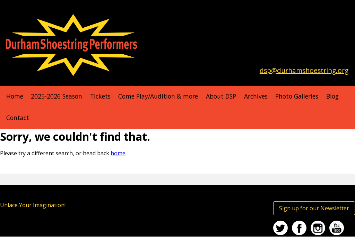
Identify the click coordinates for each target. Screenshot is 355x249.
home (118, 153)
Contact (17, 117)
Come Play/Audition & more (158, 96)
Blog (332, 96)
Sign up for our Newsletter (314, 208)
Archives (256, 96)
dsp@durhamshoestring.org (304, 70)
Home (14, 96)
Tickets (100, 96)
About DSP (221, 96)
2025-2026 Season (56, 96)
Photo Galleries (296, 96)
